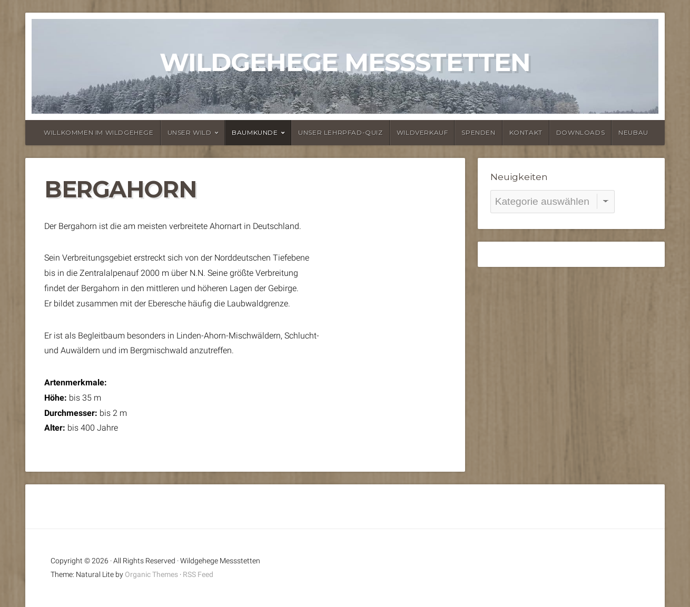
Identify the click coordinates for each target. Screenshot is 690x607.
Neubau (633, 132)
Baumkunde (255, 132)
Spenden (478, 132)
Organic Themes (151, 574)
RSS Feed (198, 574)
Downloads (580, 132)
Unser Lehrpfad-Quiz (340, 132)
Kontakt (526, 132)
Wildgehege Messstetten (345, 62)
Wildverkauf (422, 132)
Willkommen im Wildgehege (98, 132)
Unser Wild (189, 132)
